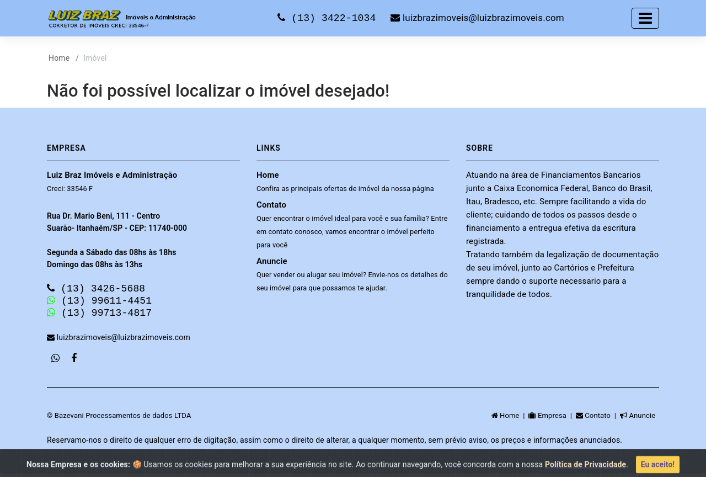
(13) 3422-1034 (329, 17)
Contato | (598, 419)
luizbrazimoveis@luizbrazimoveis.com (477, 18)
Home (59, 58)
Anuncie (352, 274)
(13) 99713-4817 (99, 315)
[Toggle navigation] (645, 18)
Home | (510, 419)
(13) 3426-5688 (96, 288)
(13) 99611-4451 (99, 302)
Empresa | (551, 419)
